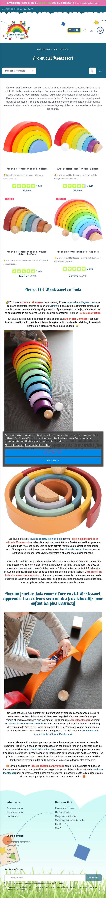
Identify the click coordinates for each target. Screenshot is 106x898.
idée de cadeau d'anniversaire (47, 766)
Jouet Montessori (43, 49)
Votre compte (15, 835)
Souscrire (93, 877)
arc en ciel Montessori (32, 302)
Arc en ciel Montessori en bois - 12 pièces (78, 252)
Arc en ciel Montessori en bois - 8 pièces (77, 169)
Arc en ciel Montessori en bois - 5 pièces (27, 169)
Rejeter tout (53, 452)
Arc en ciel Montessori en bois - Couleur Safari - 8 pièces (27, 253)
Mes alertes (12, 861)
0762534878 (26, 9)
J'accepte (53, 460)
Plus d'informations (14, 445)
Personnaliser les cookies (37, 445)
